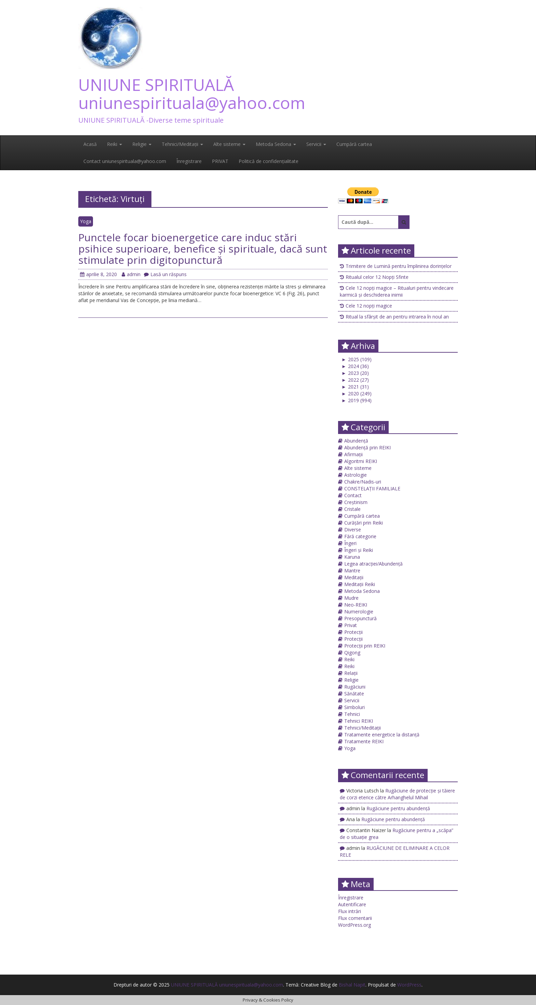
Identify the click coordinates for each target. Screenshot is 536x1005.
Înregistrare (189, 161)
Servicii (316, 144)
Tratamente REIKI (364, 741)
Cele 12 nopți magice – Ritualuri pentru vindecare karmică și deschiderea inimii (397, 291)
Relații (351, 673)
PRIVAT (220, 161)
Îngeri (350, 543)
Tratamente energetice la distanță (381, 734)
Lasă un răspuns (165, 274)
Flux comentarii (355, 918)
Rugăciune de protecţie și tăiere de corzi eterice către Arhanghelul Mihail (397, 794)
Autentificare (352, 904)
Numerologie (358, 611)
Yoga (85, 221)
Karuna (352, 557)
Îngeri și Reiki (358, 550)
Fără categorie (360, 536)
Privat (350, 625)
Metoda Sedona (276, 144)
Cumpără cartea (354, 144)
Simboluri (354, 707)
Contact (353, 495)
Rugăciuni (354, 686)
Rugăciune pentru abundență (398, 808)
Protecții (353, 632)
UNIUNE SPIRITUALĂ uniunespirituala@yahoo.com (191, 93)
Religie (141, 144)
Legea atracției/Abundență (373, 563)
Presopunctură (360, 618)
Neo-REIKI (355, 604)
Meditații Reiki (359, 584)
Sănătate (354, 693)
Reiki (114, 144)
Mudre (351, 598)
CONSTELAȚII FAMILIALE (372, 488)
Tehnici (352, 714)
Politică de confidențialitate (268, 161)
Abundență (356, 440)
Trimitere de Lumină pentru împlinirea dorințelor (399, 266)
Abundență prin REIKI (367, 447)
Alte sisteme (229, 144)
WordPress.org (354, 925)
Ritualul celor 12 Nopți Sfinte (377, 277)
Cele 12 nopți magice (369, 305)
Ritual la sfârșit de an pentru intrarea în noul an (397, 316)
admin (131, 274)
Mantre (352, 570)
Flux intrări (349, 911)
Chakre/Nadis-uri (362, 481)
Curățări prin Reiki (363, 522)
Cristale (352, 509)
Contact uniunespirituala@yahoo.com (124, 161)
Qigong (352, 652)
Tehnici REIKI (358, 721)
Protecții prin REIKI (364, 645)
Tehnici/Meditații (182, 144)
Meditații (353, 577)
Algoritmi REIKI (360, 461)
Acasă (90, 144)
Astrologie (355, 475)
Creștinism (355, 502)
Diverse (352, 529)
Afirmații (353, 454)
